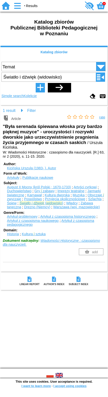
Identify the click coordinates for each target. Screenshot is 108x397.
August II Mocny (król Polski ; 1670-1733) (39, 187)
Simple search (12, 96)
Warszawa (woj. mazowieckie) (76, 207)
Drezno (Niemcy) (37, 207)
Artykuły (13, 178)
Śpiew (12, 203)
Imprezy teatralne (71, 191)
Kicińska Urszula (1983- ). (31, 168)
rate (102, 117)
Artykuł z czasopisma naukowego (33, 221)
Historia (13, 234)
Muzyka (79, 195)
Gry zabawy (44, 191)
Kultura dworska (57, 195)
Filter (31, 110)
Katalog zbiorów (54, 52)
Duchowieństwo (19, 191)
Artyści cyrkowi (85, 187)
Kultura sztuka (34, 234)
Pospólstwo (33, 199)
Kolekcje (30, 96)
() (41, 203)
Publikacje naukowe (37, 178)
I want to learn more (36, 386)
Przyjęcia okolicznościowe (65, 199)
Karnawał (34, 195)
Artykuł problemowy (22, 216)
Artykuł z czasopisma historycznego (68, 216)
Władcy (72, 203)
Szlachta (94, 199)
